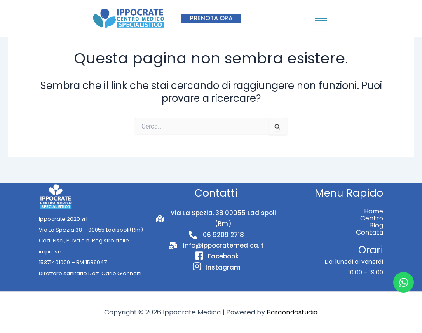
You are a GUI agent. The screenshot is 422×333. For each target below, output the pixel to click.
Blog (376, 225)
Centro (371, 218)
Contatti (369, 232)
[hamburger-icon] (321, 18)
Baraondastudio (292, 312)
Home (373, 211)
